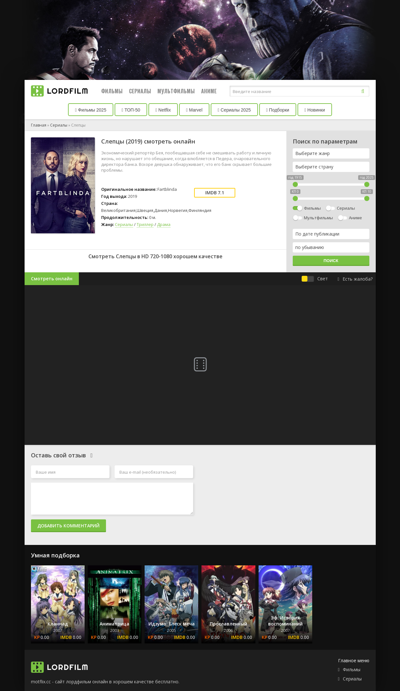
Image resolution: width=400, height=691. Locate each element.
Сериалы (140, 91)
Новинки (315, 110)
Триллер (145, 224)
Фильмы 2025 (90, 110)
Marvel (194, 110)
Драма (163, 224)
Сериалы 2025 (234, 110)
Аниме (209, 91)
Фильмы (112, 91)
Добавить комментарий (68, 526)
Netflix (163, 110)
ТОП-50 (131, 110)
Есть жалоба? (354, 279)
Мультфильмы (176, 91)
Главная (38, 125)
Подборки (277, 110)
